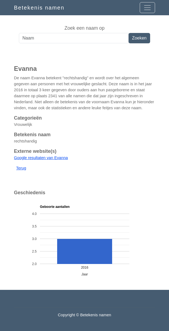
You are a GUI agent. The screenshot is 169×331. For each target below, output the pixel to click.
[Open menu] (147, 7)
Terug (21, 168)
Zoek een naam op (85, 28)
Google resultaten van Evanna (41, 158)
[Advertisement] (84, 54)
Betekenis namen (39, 8)
